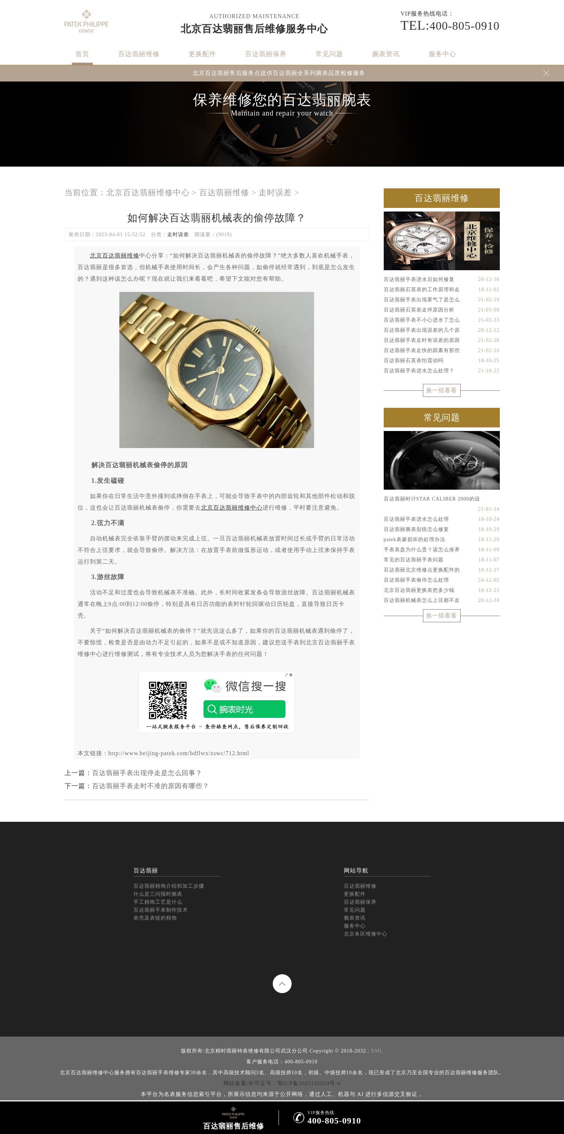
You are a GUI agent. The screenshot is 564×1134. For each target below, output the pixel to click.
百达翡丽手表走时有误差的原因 (442, 340)
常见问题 (329, 54)
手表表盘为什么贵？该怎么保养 (442, 550)
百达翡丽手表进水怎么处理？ (442, 371)
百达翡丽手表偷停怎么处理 (442, 580)
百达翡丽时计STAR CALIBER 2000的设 (442, 500)
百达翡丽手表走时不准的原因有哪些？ (150, 786)
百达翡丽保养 (266, 54)
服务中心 (442, 54)
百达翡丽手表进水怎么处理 (442, 519)
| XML (374, 1051)
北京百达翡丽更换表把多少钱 (442, 590)
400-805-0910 (449, 25)
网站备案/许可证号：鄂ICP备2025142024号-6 (282, 1083)
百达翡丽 (145, 870)
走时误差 (275, 192)
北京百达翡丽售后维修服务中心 (254, 28)
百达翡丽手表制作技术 (160, 910)
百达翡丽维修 (139, 54)
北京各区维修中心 (365, 934)
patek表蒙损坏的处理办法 (442, 540)
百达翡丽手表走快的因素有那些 (442, 351)
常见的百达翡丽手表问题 (442, 560)
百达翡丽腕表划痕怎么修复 (442, 529)
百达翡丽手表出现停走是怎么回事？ (147, 773)
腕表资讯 (386, 54)
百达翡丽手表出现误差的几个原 (442, 330)
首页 (82, 54)
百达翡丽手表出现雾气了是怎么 (442, 300)
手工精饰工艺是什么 (157, 902)
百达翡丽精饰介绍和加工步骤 (168, 886)
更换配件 (202, 54)
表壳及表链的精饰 (155, 918)
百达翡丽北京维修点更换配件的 (442, 570)
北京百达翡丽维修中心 (148, 192)
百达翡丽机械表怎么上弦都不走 (442, 600)
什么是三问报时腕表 (157, 894)
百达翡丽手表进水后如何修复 (442, 280)
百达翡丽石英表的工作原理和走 (442, 290)
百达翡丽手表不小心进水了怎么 (442, 320)
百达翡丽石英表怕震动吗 (442, 361)
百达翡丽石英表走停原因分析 (442, 310)
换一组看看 (441, 390)
